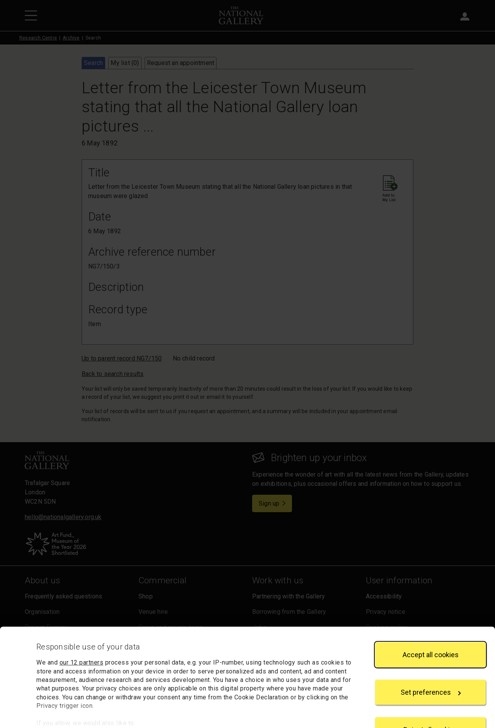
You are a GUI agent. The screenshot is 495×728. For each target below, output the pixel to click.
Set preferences (431, 662)
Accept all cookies (431, 624)
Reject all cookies (430, 700)
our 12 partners (82, 632)
